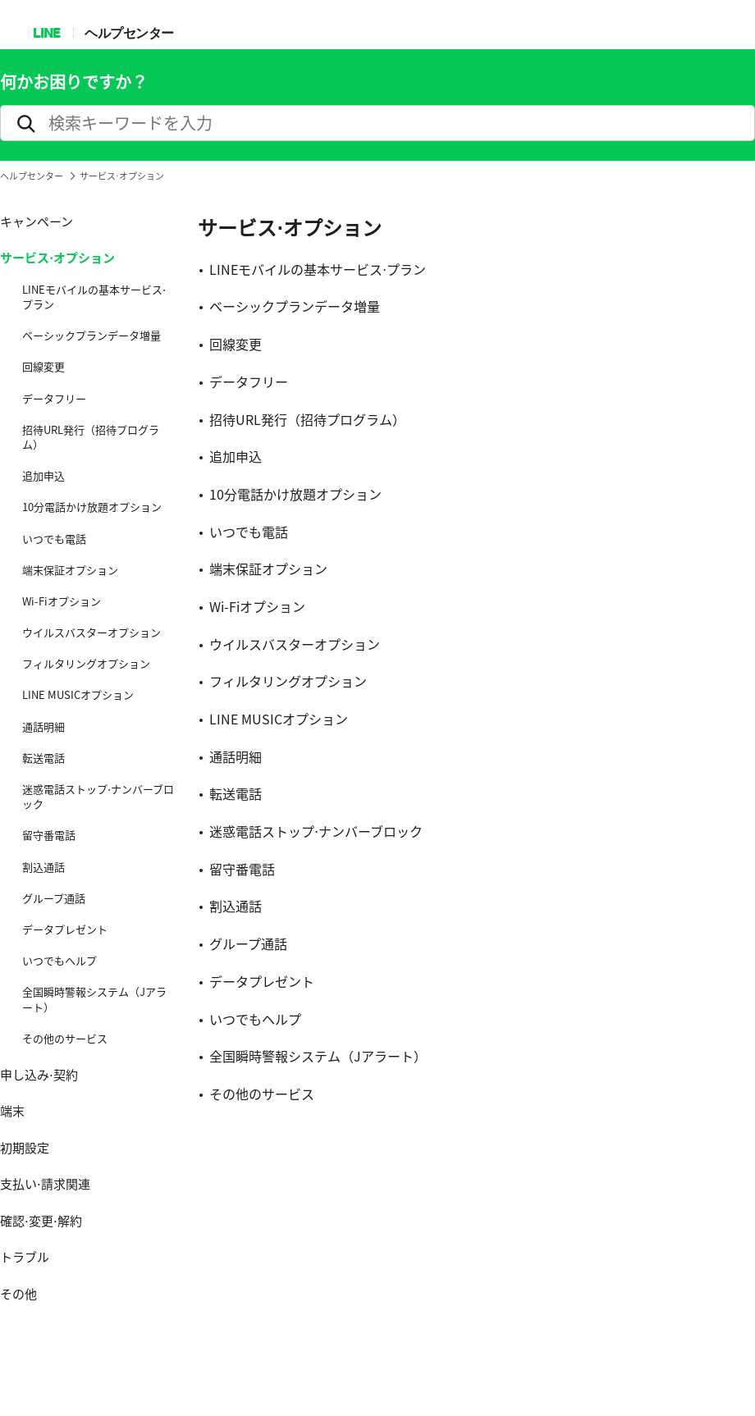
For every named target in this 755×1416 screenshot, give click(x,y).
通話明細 (43, 726)
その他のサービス (65, 1038)
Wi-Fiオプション (61, 601)
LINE (46, 32)
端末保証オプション (70, 570)
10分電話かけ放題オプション (92, 507)
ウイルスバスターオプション (91, 632)
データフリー (54, 398)
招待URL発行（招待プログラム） (90, 437)
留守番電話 (49, 835)
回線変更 (43, 366)
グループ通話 (53, 898)
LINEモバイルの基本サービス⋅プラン (94, 297)
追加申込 (43, 475)
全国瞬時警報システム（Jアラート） (94, 999)
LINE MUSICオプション (78, 694)
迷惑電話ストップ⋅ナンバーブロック (98, 796)
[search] (377, 123)
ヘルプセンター (129, 32)
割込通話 (43, 867)
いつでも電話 (54, 539)
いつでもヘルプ (59, 960)
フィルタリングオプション (86, 663)
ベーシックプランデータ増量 (91, 335)
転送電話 (43, 758)
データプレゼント (65, 929)
